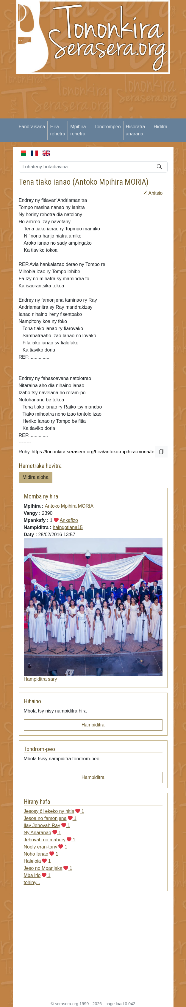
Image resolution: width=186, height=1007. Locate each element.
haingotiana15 (68, 527)
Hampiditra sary (40, 679)
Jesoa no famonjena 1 (50, 818)
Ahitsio (153, 193)
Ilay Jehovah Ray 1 (47, 825)
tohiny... (32, 882)
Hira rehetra (57, 130)
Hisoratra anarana (135, 130)
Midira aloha (36, 477)
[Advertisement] (101, 115)
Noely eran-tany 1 (45, 846)
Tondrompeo (107, 126)
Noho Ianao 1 (41, 853)
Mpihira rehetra (78, 130)
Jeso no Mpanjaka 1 (48, 868)
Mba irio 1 (37, 875)
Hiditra (160, 126)
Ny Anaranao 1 (42, 832)
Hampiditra (93, 724)
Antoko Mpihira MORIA (110, 182)
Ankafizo (69, 520)
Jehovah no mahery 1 (50, 839)
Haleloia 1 (37, 861)
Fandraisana (32, 126)
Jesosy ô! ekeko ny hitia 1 (54, 811)
